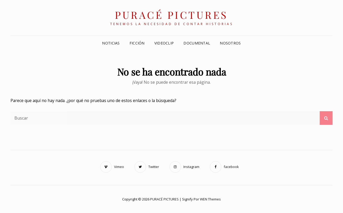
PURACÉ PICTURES (171, 14)
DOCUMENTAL (196, 43)
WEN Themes (210, 199)
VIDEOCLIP (164, 43)
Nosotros (230, 43)
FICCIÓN (137, 43)
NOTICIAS (111, 43)
